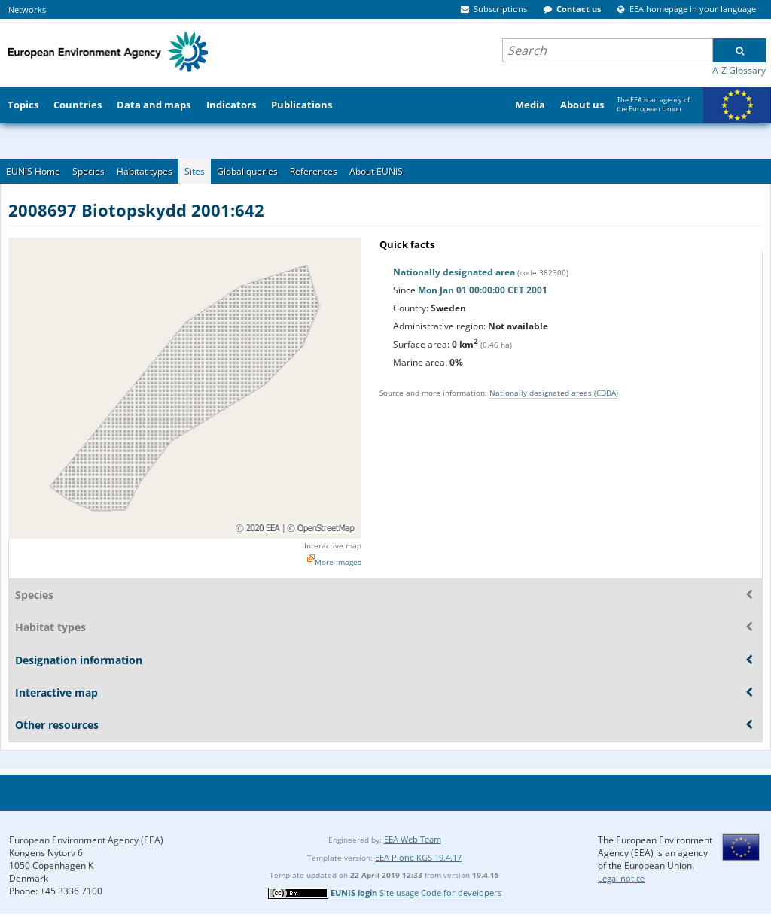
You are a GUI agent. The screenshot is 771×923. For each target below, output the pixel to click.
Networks (27, 9)
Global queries (247, 171)
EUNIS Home (33, 171)
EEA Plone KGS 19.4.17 (418, 857)
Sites (194, 171)
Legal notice (621, 878)
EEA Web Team (412, 839)
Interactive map (332, 545)
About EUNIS (376, 171)
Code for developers (461, 892)
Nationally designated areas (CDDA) (553, 392)
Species (88, 171)
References (313, 171)
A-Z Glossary (739, 70)
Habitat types (144, 171)
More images (338, 562)
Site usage (399, 892)
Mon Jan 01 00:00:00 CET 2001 (482, 290)
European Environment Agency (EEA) (86, 839)
